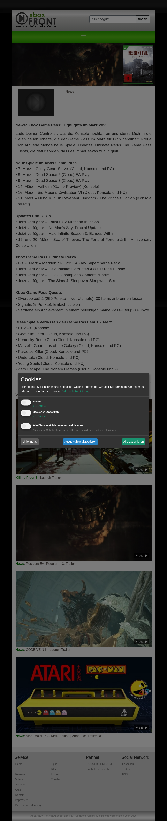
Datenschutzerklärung (75, 391)
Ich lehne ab (29, 441)
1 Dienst (39, 405)
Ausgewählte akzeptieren (80, 441)
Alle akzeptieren (133, 441)
